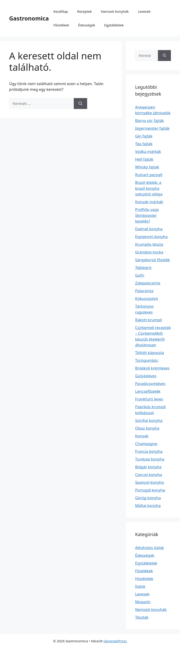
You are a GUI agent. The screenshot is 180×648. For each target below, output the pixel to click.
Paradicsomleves (150, 383)
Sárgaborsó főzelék (152, 259)
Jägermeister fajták (152, 128)
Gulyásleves (146, 375)
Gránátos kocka (149, 252)
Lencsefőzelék (148, 391)
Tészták (142, 617)
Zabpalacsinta (147, 283)
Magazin (143, 601)
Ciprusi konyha (148, 474)
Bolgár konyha (148, 466)
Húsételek (144, 578)
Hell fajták (144, 159)
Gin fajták (143, 136)
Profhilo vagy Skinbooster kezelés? (147, 215)
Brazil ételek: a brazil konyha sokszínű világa (148, 188)
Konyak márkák (149, 201)
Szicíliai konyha (148, 420)
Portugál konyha (150, 490)
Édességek (86, 25)
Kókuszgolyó (146, 298)
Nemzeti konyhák (115, 11)
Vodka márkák (148, 151)
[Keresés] (80, 103)
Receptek (84, 11)
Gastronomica (29, 18)
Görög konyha (148, 497)
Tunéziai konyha (149, 459)
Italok (140, 586)
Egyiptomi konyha (151, 236)
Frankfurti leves (149, 399)
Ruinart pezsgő (148, 174)
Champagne (146, 443)
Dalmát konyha (149, 228)
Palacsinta (144, 290)
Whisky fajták (147, 167)
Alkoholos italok (149, 547)
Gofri (139, 275)
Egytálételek (114, 25)
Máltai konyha (148, 505)
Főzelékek (61, 25)
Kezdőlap (60, 11)
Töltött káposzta (149, 352)
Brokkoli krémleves (152, 368)
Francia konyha (149, 451)
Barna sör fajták (149, 120)
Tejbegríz (143, 267)
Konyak (142, 435)
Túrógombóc (146, 360)
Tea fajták (143, 143)
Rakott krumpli (148, 319)
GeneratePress (115, 641)
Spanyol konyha (149, 482)
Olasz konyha (147, 428)
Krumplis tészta (149, 244)
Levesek (144, 11)
